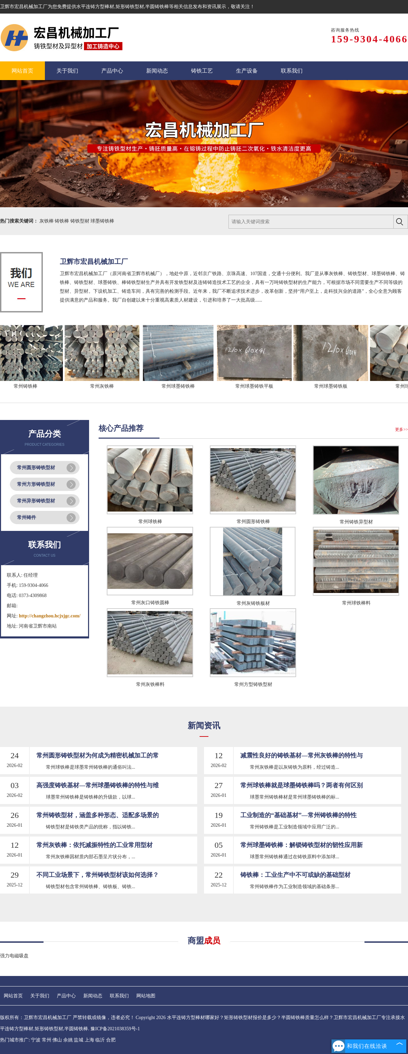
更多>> (401, 429)
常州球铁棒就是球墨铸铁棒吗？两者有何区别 (301, 785)
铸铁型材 (80, 221)
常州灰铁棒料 (150, 684)
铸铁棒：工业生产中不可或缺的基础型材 (295, 874)
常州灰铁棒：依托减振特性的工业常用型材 (94, 845)
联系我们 (119, 995)
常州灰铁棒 (105, 386)
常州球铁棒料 (356, 603)
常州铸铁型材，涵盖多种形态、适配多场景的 (97, 815)
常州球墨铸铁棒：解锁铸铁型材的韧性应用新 (301, 845)
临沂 (100, 1039)
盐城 (78, 1039)
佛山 (57, 1039)
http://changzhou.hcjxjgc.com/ (49, 615)
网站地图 (145, 995)
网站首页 (13, 995)
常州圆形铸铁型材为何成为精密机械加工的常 (97, 755)
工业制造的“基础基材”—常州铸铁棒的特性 (298, 815)
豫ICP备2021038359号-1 (115, 1028)
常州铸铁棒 (28, 386)
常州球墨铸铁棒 (181, 386)
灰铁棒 (47, 221)
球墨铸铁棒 (102, 221)
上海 (89, 1039)
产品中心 (66, 995)
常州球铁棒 (150, 521)
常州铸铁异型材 (356, 521)
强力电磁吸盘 (14, 955)
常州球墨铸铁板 (334, 386)
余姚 (68, 1039)
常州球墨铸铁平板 (257, 386)
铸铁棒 (62, 221)
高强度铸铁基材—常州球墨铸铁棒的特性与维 (97, 785)
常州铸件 (26, 517)
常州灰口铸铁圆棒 (150, 602)
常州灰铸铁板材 (253, 603)
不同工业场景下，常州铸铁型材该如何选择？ (97, 874)
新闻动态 (92, 995)
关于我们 (39, 995)
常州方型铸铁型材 (253, 684)
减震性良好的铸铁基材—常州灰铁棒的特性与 (301, 755)
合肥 (111, 1039)
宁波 (35, 1039)
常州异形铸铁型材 (36, 500)
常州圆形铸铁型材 (36, 467)
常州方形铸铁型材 (36, 484)
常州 (46, 1039)
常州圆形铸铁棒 (253, 521)
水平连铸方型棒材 (95, 6)
